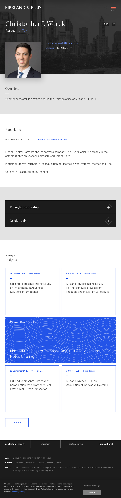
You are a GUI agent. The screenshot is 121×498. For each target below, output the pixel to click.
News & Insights (11, 258)
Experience (13, 129)
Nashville (96, 468)
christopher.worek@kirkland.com (62, 43)
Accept (91, 493)
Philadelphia (18, 470)
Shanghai (47, 458)
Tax (24, 31)
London (41, 463)
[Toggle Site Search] (106, 8)
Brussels (19, 463)
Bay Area (25, 468)
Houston (64, 468)
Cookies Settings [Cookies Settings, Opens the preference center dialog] (92, 486)
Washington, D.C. (48, 470)
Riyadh (37, 458)
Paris (59, 463)
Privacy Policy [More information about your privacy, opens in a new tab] (18, 492)
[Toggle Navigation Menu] (113, 8)
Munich (50, 463)
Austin (15, 468)
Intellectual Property (15, 444)
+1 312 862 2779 (63, 48)
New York (107, 468)
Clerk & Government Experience (53, 140)
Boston (35, 468)
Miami (86, 468)
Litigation (45, 444)
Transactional (106, 444)
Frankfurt (30, 463)
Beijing (16, 458)
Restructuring (76, 444)
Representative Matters (17, 140)
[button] (60, 207)
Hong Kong (26, 458)
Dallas (54, 468)
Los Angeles (76, 468)
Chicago (50, 48)
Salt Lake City (32, 470)
